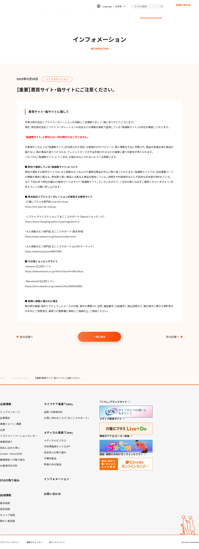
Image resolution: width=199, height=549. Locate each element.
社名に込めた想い (10, 448)
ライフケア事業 (64, 14)
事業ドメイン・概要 (10, 424)
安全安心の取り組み (55, 452)
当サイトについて (57, 542)
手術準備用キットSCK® (57, 446)
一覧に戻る (99, 337)
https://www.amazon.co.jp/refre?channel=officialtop (56, 271)
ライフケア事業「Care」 (58, 404)
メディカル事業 (87, 14)
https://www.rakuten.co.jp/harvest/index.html (52, 236)
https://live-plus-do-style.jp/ (42, 206)
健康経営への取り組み (12, 460)
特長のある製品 (52, 464)
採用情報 (129, 14)
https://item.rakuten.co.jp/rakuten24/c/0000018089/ (55, 286)
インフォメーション (151, 14)
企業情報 (45, 14)
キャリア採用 (7, 515)
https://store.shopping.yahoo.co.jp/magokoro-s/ (53, 221)
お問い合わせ (183, 11)
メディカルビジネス (55, 440)
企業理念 (5, 418)
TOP (187, 536)
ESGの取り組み (110, 14)
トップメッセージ (10, 412)
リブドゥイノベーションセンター (18, 436)
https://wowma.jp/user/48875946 (44, 251)
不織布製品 (50, 458)
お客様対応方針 (8, 465)
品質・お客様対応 (53, 412)
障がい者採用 (7, 521)
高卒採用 (5, 509)
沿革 (2, 430)
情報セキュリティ (34, 542)
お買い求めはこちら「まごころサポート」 (66, 418)
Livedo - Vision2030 (11, 454)
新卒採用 (5, 503)
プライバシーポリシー (10, 542)
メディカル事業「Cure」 (58, 432)
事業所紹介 (6, 442)
